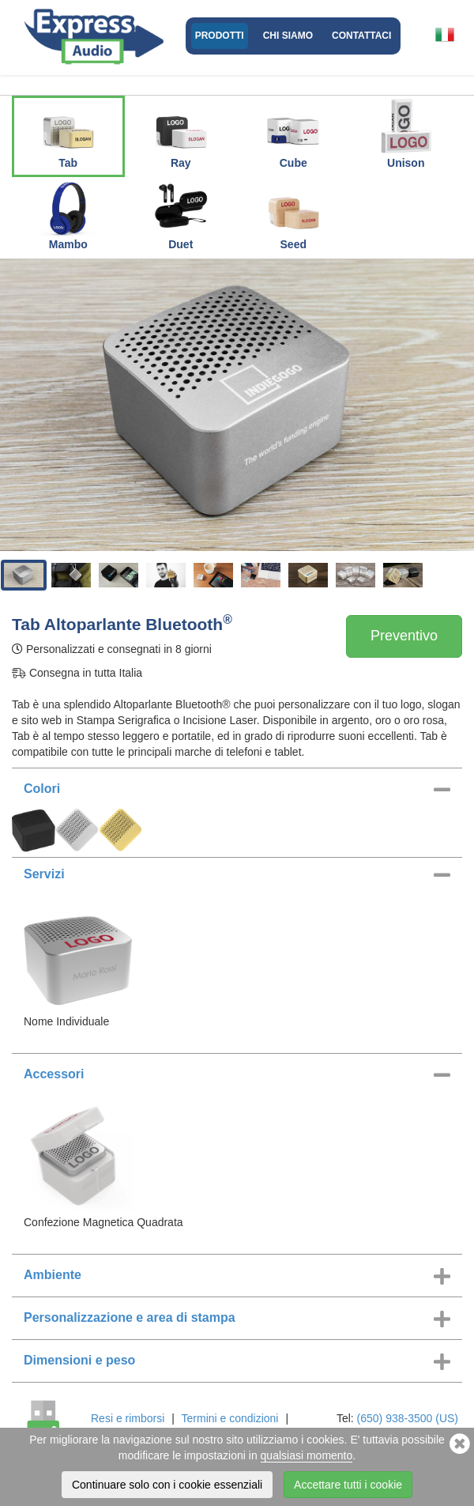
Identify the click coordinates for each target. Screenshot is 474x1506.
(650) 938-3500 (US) (407, 1418)
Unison (406, 133)
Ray (181, 133)
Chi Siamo (288, 35)
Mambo (68, 215)
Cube (293, 133)
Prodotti (219, 35)
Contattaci (361, 35)
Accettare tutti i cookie (348, 1484)
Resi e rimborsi (127, 1418)
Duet (181, 215)
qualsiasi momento (307, 1455)
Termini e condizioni (230, 1418)
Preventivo (404, 636)
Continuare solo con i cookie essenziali (167, 1484)
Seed (293, 215)
